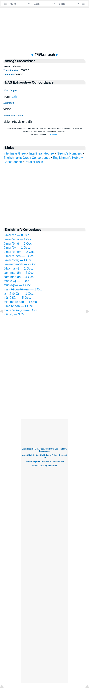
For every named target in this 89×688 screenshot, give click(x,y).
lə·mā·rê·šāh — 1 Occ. (19, 293)
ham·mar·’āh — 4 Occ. (19, 277)
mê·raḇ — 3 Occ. (15, 314)
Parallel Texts (34, 162)
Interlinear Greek (15, 153)
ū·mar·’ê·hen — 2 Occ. (19, 256)
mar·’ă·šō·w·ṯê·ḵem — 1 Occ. (23, 289)
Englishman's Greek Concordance (27, 157)
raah (14, 96)
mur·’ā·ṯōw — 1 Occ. (18, 285)
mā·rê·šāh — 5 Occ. (17, 297)
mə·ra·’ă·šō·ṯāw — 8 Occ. (21, 310)
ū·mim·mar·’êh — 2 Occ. (20, 264)
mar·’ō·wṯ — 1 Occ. (17, 281)
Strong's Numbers (69, 153)
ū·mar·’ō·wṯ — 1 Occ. (18, 260)
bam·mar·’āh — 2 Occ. (19, 272)
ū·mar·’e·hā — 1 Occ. (18, 239)
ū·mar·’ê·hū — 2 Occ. (18, 243)
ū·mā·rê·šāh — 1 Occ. (18, 306)
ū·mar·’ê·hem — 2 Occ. (19, 252)
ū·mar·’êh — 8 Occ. (17, 235)
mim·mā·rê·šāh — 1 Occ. (21, 302)
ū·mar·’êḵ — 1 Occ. (17, 247)
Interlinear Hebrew (41, 153)
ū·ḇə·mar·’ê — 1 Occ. (18, 268)
